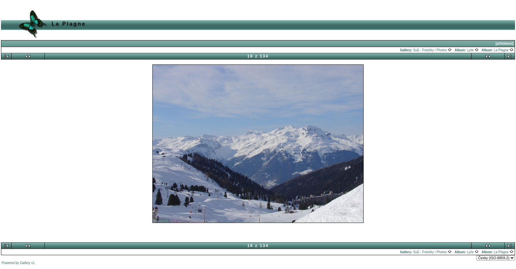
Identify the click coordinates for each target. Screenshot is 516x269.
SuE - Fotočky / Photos (432, 50)
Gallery (25, 263)
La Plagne (504, 50)
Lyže (473, 50)
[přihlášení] (504, 43)
